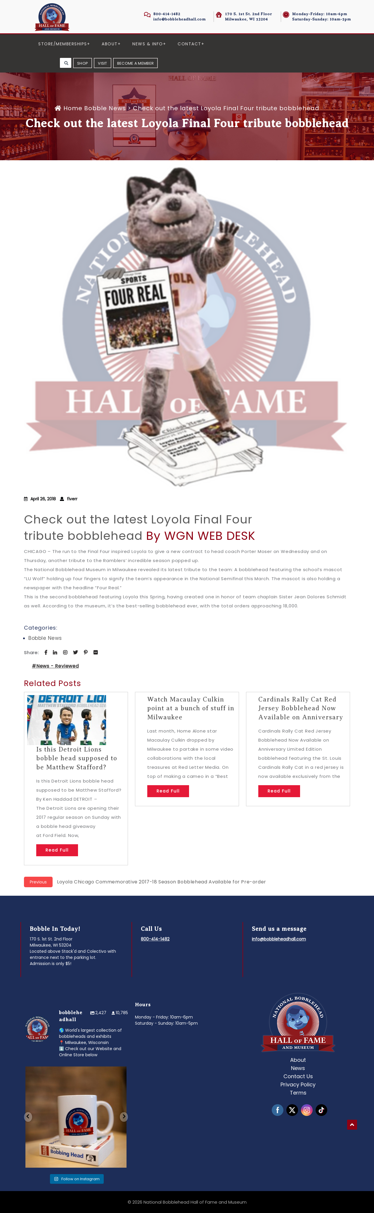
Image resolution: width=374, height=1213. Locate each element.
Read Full (57, 850)
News (298, 1068)
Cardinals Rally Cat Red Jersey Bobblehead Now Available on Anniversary (300, 708)
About (110, 44)
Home (69, 108)
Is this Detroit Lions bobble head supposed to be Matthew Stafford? (76, 758)
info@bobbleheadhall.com (179, 19)
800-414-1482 (166, 14)
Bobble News (105, 108)
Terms (298, 1092)
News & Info (147, 44)
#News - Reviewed (55, 666)
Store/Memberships (62, 44)
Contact (189, 44)
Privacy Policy (298, 1084)
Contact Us (298, 1076)
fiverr (72, 499)
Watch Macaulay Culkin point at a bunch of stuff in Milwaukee (190, 708)
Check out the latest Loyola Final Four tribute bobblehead (138, 527)
